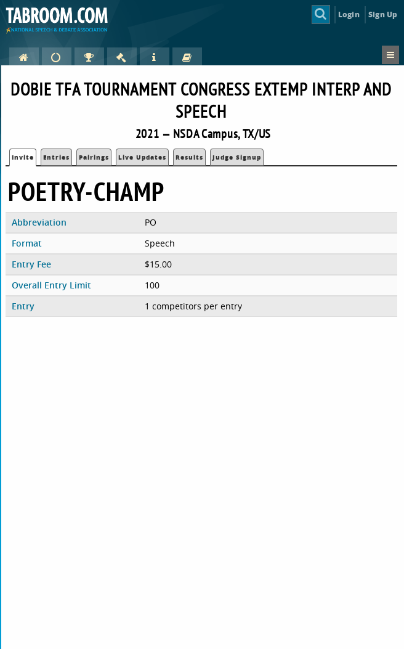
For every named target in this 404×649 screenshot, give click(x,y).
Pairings (94, 157)
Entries (56, 157)
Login (349, 14)
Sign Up (382, 14)
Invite (23, 157)
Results (189, 157)
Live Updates (142, 157)
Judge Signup (236, 157)
